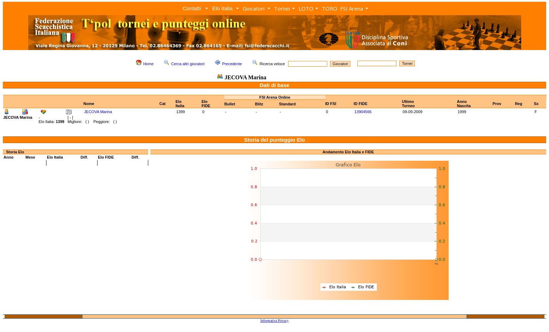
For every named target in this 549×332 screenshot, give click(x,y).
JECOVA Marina (98, 112)
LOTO (306, 8)
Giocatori (253, 8)
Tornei (282, 8)
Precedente (232, 64)
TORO (329, 8)
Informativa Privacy (274, 320)
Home (148, 64)
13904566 (363, 112)
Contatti (192, 8)
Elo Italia (222, 8)
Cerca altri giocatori (188, 64)
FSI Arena (351, 8)
